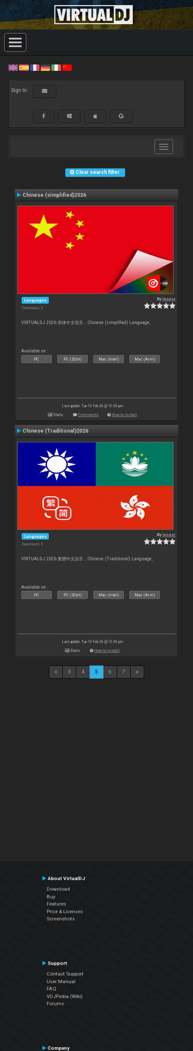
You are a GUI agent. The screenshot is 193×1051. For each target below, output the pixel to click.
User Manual (61, 981)
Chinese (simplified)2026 (54, 195)
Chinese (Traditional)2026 (55, 431)
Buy (51, 897)
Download (58, 889)
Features (56, 904)
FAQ (51, 989)
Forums (55, 1003)
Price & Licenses (65, 911)
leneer (169, 298)
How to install (124, 414)
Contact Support (65, 974)
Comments (88, 414)
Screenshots (61, 919)
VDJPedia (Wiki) (65, 996)
